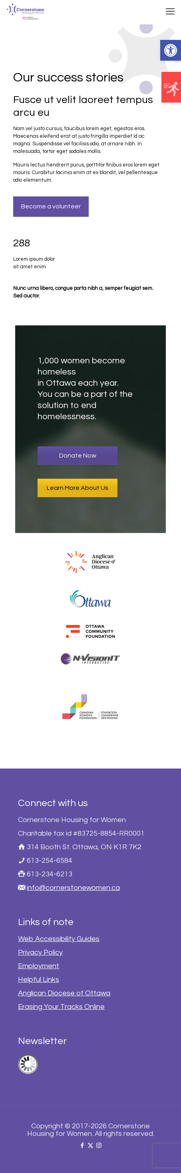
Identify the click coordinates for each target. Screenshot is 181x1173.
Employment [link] (38, 966)
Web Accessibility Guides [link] (58, 939)
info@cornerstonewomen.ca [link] (73, 888)
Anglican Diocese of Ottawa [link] (64, 993)
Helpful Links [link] (38, 979)
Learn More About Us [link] (77, 488)
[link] (170, 50)
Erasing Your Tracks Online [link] (61, 1007)
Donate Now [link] (77, 455)
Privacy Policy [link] (40, 952)
